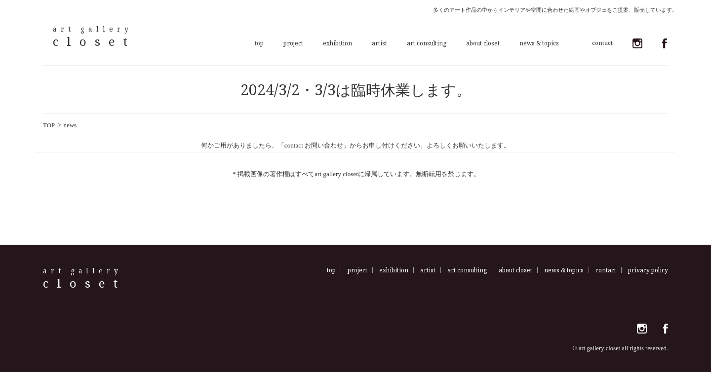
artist (379, 43)
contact (605, 270)
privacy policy (648, 270)
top (259, 43)
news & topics (539, 43)
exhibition (337, 43)
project (293, 43)
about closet (483, 43)
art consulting (426, 43)
